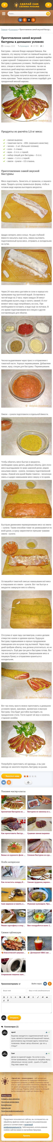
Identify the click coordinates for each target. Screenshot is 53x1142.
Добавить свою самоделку (10, 1099)
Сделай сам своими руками (27, 5)
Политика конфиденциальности (12, 1111)
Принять (26, 1135)
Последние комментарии (10, 1102)
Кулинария (24, 46)
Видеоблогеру (6, 1105)
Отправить (14, 1018)
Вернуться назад (11, 776)
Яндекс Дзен (6, 1095)
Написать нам (6, 1108)
